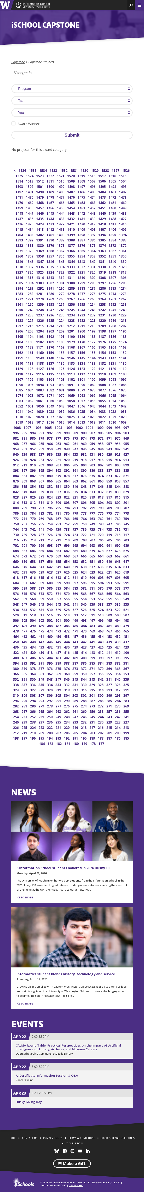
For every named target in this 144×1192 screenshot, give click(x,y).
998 (118, 427)
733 (109, 529)
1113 (71, 373)
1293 (30, 288)
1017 (40, 422)
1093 (50, 384)
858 (118, 481)
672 (33, 556)
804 (101, 502)
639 (75, 566)
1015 (61, 422)
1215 (40, 325)
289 (75, 700)
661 (126, 556)
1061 (40, 400)
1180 (61, 341)
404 (50, 657)
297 (126, 695)
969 (126, 438)
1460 (123, 202)
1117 (30, 373)
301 (92, 695)
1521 (61, 175)
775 (109, 513)
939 (24, 454)
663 (109, 556)
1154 (102, 352)
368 (118, 668)
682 (67, 550)
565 (109, 593)
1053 (123, 400)
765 (75, 518)
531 (41, 609)
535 (126, 604)
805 (92, 502)
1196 (123, 331)
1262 (123, 298)
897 (24, 470)
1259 (40, 304)
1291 (50, 288)
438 (118, 641)
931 (92, 454)
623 (92, 572)
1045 (92, 406)
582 (84, 588)
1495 (102, 186)
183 (50, 743)
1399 (71, 234)
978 (50, 438)
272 (101, 705)
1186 (112, 336)
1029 (30, 416)
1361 (123, 250)
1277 (81, 293)
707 (92, 539)
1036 (71, 411)
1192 (50, 336)
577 (126, 588)
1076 (112, 389)
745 (126, 523)
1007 (27, 427)
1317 (123, 272)
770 (33, 518)
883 (24, 475)
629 (41, 572)
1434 (50, 218)
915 (109, 459)
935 (58, 454)
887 (109, 470)
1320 (92, 272)
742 (33, 529)
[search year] (72, 112)
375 (58, 668)
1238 (30, 314)
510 (101, 614)
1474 (92, 197)
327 (109, 684)
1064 (123, 395)
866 (50, 481)
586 (50, 588)
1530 (84, 170)
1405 (123, 229)
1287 (92, 288)
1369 (40, 250)
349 (41, 679)
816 (118, 497)
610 (84, 577)
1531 (74, 170)
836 (67, 491)
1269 (50, 298)
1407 (102, 229)
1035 (81, 411)
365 (24, 673)
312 (118, 689)
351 (24, 679)
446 (50, 641)
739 (58, 529)
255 (126, 711)
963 (58, 443)
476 (33, 630)
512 (84, 614)
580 (101, 588)
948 (67, 448)
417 (58, 652)
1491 (30, 191)
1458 (30, 207)
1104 (50, 379)
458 (67, 636)
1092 (61, 384)
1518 (92, 175)
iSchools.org (23, 1182)
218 (84, 727)
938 (33, 454)
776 (101, 513)
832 (101, 491)
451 (126, 636)
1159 (50, 352)
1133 (92, 363)
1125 (61, 368)
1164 (112, 347)
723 (75, 534)
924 (33, 459)
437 (126, 641)
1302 (50, 282)
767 (58, 518)
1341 (102, 261)
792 (84, 507)
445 (58, 641)
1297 (102, 282)
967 (24, 443)
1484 (102, 191)
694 (84, 545)
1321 (81, 272)
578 (118, 588)
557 (58, 598)
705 (109, 539)
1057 (81, 400)
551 (109, 598)
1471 (123, 197)
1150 (30, 357)
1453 (81, 207)
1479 (40, 197)
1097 (123, 379)
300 (101, 695)
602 (33, 582)
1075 (123, 389)
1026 (61, 416)
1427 (123, 218)
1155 (92, 352)
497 (92, 620)
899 (126, 464)
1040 (30, 411)
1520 (71, 175)
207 (58, 732)
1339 (123, 261)
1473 (102, 197)
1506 (102, 181)
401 (75, 657)
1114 (61, 373)
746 (118, 523)
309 (24, 695)
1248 (40, 309)
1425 (30, 223)
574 (33, 593)
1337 (30, 266)
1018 (30, 422)
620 (118, 572)
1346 (50, 261)
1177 (92, 341)
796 (50, 507)
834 (84, 491)
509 (109, 614)
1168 (71, 347)
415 (75, 652)
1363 (102, 250)
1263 (112, 298)
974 (84, 438)
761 (109, 518)
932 (84, 454)
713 (41, 539)
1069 (71, 395)
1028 (40, 416)
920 (67, 459)
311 (126, 689)
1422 (61, 223)
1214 (50, 325)
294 (33, 700)
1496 (92, 186)
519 (24, 614)
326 (118, 684)
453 (109, 636)
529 (58, 609)
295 (24, 700)
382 (118, 663)
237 (41, 722)
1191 (61, 336)
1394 (123, 234)
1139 (30, 363)
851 (58, 486)
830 (118, 491)
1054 (112, 400)
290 (67, 700)
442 (84, 641)
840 (33, 491)
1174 (123, 341)
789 (109, 507)
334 (50, 684)
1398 (81, 234)
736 (84, 529)
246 (84, 716)
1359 (30, 256)
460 (50, 636)
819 (92, 497)
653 (75, 561)
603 (24, 582)
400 (84, 657)
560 (33, 598)
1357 (50, 256)
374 (67, 668)
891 (75, 470)
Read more (25, 897)
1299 (81, 282)
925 (24, 459)
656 (50, 561)
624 (84, 572)
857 (126, 481)
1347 (40, 261)
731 (126, 529)
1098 (112, 379)
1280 (50, 293)
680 (84, 550)
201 (109, 732)
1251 (123, 304)
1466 (61, 202)
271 (109, 705)
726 (50, 534)
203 (92, 732)
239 (24, 722)
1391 (40, 239)
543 (58, 604)
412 (101, 652)
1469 (30, 202)
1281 (40, 293)
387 (75, 663)
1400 (61, 234)
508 (118, 614)
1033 (102, 411)
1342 (92, 261)
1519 (81, 175)
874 (101, 475)
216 (101, 727)
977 (58, 438)
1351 (112, 256)
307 (41, 695)
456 (84, 636)
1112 (81, 373)
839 (41, 491)
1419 (92, 223)
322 (33, 689)
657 (41, 561)
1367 (61, 250)
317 (75, 689)
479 (126, 625)
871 (126, 475)
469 (92, 630)
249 (58, 716)
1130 (123, 363)
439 (109, 641)
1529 (95, 170)
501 (58, 620)
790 (101, 507)
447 (41, 641)
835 (75, 491)
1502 (30, 186)
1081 (61, 389)
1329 (112, 266)
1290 (61, 288)
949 (58, 448)
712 (50, 539)
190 (84, 738)
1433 (61, 218)
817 (109, 497)
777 (92, 513)
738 (67, 529)
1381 (30, 245)
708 (84, 539)
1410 (71, 229)
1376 (81, 245)
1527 (116, 170)
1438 (123, 213)
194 (50, 738)
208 (50, 732)
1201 (71, 331)
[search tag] (72, 100)
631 (24, 572)
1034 (92, 411)
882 (33, 475)
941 (126, 448)
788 (118, 507)
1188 (92, 336)
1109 (112, 373)
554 (84, 598)
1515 (123, 175)
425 (109, 647)
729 (24, 534)
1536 (22, 170)
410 (118, 652)
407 (24, 657)
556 (67, 598)
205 (75, 732)
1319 (102, 272)
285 (109, 700)
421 (24, 652)
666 (84, 556)
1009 (123, 422)
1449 (123, 207)
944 (101, 448)
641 (58, 566)
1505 (112, 181)
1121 (102, 368)
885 (126, 470)
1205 (30, 331)
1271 (30, 298)
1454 (71, 207)
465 (126, 630)
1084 (30, 389)
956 (118, 443)
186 (118, 738)
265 (41, 711)
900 (118, 464)
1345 (61, 261)
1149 (40, 357)
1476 (71, 197)
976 (67, 438)
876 (84, 475)
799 (24, 507)
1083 (40, 389)
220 (67, 727)
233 (75, 722)
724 (67, 534)
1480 (30, 197)
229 (109, 722)
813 (24, 502)
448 (33, 641)
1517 (102, 175)
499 (75, 620)
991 (58, 432)
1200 (81, 331)
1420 (81, 223)
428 (84, 647)
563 (126, 593)
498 (84, 620)
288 (84, 700)
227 (126, 722)
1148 (50, 357)
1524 (30, 175)
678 (101, 550)
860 (101, 481)
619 (126, 572)
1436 (30, 218)
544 (50, 604)
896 (33, 470)
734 (101, 529)
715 (24, 539)
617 (24, 577)
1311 (71, 277)
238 (33, 722)
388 (67, 663)
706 (101, 539)
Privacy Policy (53, 1137)
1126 (50, 368)
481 (109, 625)
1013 (81, 422)
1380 (40, 245)
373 (75, 668)
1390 (50, 239)
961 (75, 443)
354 (118, 673)
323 (24, 689)
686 (33, 550)
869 (24, 481)
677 (109, 550)
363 (41, 673)
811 (41, 502)
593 (109, 582)
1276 (92, 293)
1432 (71, 218)
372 (84, 668)
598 (67, 582)
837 (58, 491)
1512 (40, 181)
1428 (112, 218)
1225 (50, 320)
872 (118, 475)
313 (109, 689)
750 (84, 523)
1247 (50, 309)
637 (92, 566)
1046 (81, 406)
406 (33, 657)
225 (24, 727)
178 (93, 743)
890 (84, 470)
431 (58, 647)
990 (67, 432)
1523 (40, 175)
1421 (71, 223)
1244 (81, 309)
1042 (123, 406)
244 (101, 716)
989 (75, 432)
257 (109, 711)
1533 (53, 170)
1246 (61, 309)
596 (84, 582)
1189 (81, 336)
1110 (102, 373)
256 (118, 711)
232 (84, 722)
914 (118, 459)
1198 (102, 331)
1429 (102, 218)
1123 (81, 368)
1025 (71, 416)
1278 (71, 293)
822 (67, 497)
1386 (92, 239)
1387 (81, 239)
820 (84, 497)
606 (118, 577)
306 (50, 695)
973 (92, 438)
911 (24, 464)
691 (109, 545)
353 (126, 673)
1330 (102, 266)
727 (41, 534)
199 (126, 732)
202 (101, 732)
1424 (40, 223)
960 (84, 443)
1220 (102, 320)
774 (118, 513)
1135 (71, 363)
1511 (50, 181)
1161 (30, 352)
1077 (102, 389)
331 (75, 684)
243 (109, 716)
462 (33, 636)
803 (109, 502)
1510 (61, 181)
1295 (123, 282)
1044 (102, 406)
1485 (92, 191)
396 (118, 657)
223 (41, 727)
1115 (50, 373)
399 (92, 657)
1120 (112, 368)
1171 (40, 347)
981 (24, 438)
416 (67, 652)
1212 (71, 325)
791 (92, 507)
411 (109, 652)
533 (24, 609)
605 (126, 577)
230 (101, 722)
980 (33, 438)
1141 (123, 357)
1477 (61, 197)
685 (41, 550)
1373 (112, 245)
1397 (92, 234)
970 (118, 438)
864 (67, 481)
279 (41, 705)
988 (84, 432)
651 (92, 561)
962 (67, 443)
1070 (61, 395)
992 (50, 432)
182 (59, 743)
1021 (112, 416)
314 (101, 689)
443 (75, 641)
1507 (92, 181)
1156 (81, 352)
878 (67, 475)
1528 (105, 170)
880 (50, 475)
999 (109, 427)
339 (126, 679)
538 (101, 604)
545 (41, 604)
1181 (50, 341)
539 (92, 604)
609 (92, 577)
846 (101, 486)
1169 (61, 347)
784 (33, 513)
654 (67, 561)
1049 (50, 406)
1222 (81, 320)
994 (33, 432)
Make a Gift (72, 1163)
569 (75, 593)
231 (92, 722)
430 (67, 647)
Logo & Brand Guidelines (118, 1137)
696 (67, 545)
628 (50, 572)
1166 (92, 347)
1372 (123, 245)
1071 (50, 395)
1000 (100, 427)
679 (92, 550)
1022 (102, 416)
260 (84, 711)
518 (33, 614)
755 (41, 523)
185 (126, 738)
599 (58, 582)
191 (75, 738)
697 (58, 545)
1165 (102, 347)
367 (126, 668)
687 (24, 550)
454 (101, 636)
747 (109, 523)
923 (41, 459)
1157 (71, 352)
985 (109, 432)
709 (75, 539)
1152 (123, 352)
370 (101, 668)
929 (109, 454)
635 (109, 566)
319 (58, 689)
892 (67, 470)
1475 (81, 197)
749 (92, 523)
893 (58, 470)
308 (33, 695)
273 (92, 705)
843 (126, 486)
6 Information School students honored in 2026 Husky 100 (64, 868)
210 (33, 732)
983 (126, 432)
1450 (112, 207)
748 (101, 523)
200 (118, 732)
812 (33, 502)
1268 (61, 298)
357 (92, 673)
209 (41, 732)
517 (41, 614)
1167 (81, 347)
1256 (71, 304)
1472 (112, 197)
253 (24, 716)
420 (33, 652)
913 (126, 459)
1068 (81, 395)
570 (67, 593)
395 (126, 657)
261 (75, 711)
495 (109, 620)
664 (101, 556)
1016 (50, 422)
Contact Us (29, 1137)
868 (33, 481)
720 (101, 534)
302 (84, 695)
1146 (71, 357)
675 (126, 550)
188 (101, 738)
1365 (81, 250)
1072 (40, 395)
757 (24, 523)
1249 (30, 309)
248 (67, 716)
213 (126, 727)
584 (67, 588)
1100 (92, 379)
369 (109, 668)
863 (75, 481)
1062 (30, 400)
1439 (112, 213)
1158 (61, 352)
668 (67, 556)
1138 (40, 363)
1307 (112, 277)
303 (75, 695)
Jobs (13, 1137)
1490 (40, 191)
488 (50, 625)
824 (50, 497)
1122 (92, 368)
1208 (112, 325)
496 (101, 620)
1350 (123, 256)
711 (58, 539)
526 (84, 609)
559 (41, 598)
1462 (102, 202)
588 (33, 588)
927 (126, 454)
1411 (61, 229)
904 (84, 464)
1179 (71, 341)
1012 (92, 422)
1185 (123, 336)
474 (50, 630)
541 (75, 604)
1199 (92, 331)
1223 (71, 320)
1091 (71, 384)
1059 (61, 400)
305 (58, 695)
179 (84, 743)
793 (75, 507)
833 (92, 491)
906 (67, 464)
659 (24, 561)
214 (118, 727)
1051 (30, 406)
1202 (61, 331)
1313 (50, 277)
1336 (40, 266)
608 (101, 577)
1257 (61, 304)
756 (33, 523)
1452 (92, 207)
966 (33, 443)
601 (41, 582)
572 (50, 593)
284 (118, 700)
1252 (112, 304)
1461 (112, 202)
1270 (40, 298)
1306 (123, 277)
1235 (61, 314)
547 (24, 604)
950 (50, 448)
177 (101, 743)
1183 (30, 341)
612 (67, 577)
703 (126, 539)
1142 (112, 357)
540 (84, 604)
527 (75, 609)
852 (50, 486)
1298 (92, 282)
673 (24, 556)
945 (92, 448)
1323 (61, 272)
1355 (71, 256)
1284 (123, 288)
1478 (50, 197)
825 (41, 497)
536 (118, 604)
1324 (50, 272)
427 (92, 647)
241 (126, 716)
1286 (102, 288)
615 (41, 577)
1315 (30, 277)
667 (75, 556)
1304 (30, 282)
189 (92, 738)
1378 (61, 245)
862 (84, 481)
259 (92, 711)
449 (24, 641)
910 (33, 464)
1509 (71, 181)
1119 (123, 368)
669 (58, 556)
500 (67, 620)
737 (75, 529)
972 (101, 438)
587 (41, 588)
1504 (123, 181)
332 (67, 684)
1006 (38, 427)
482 (101, 625)
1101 (81, 379)
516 (50, 614)
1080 (71, 389)
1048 (61, 406)
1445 (50, 213)
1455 (61, 207)
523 (109, 609)
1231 (102, 314)
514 (67, 614)
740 (50, 529)
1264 (102, 298)
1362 (112, 250)
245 (92, 716)
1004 (58, 427)
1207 (123, 325)
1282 (30, 293)
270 (118, 705)
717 (126, 534)
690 (118, 545)
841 (24, 491)
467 (109, 630)
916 (101, 459)
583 (75, 588)
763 (92, 518)
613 (58, 577)
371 (92, 668)
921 (58, 459)
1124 (71, 368)
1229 (123, 314)
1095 (30, 384)
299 (109, 695)
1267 (71, 298)
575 (24, 593)
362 (50, 673)
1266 (81, 298)
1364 (92, 250)
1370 (30, 250)
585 (58, 588)
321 (41, 689)
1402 (40, 234)
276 (67, 705)
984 (118, 432)
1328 (123, 266)
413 (92, 652)
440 (101, 641)
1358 (40, 256)
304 (67, 695)
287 (92, 700)
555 (75, 598)
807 (75, 502)
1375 (92, 245)
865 (58, 481)
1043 (112, 406)
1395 (112, 234)
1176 (102, 341)
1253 (102, 304)
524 (101, 609)
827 (24, 497)
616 (33, 577)
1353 (92, 256)
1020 (123, 416)
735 (92, 529)
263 (58, 711)
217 (92, 727)
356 (101, 673)
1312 (61, 277)
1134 (81, 363)
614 (50, 577)
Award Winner (25, 123)
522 (118, 609)
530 (50, 609)
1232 (92, 314)
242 (118, 716)
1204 (40, 331)
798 (33, 507)
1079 (81, 389)
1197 (112, 331)
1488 (61, 191)
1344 (71, 261)
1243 (92, 309)
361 (58, 673)
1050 (40, 406)
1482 (123, 191)
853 (41, 486)
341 (109, 679)
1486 (81, 191)
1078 (92, 389)
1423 (50, 223)
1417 (112, 223)
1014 (71, 422)
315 (92, 689)
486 (67, 625)
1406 (112, 229)
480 (118, 625)
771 (24, 518)
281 (24, 705)
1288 (81, 288)
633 (126, 566)
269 (126, 705)
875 (92, 475)
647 (126, 561)
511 (92, 614)
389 (58, 663)
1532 (64, 170)
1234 (71, 314)
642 (50, 566)
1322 (71, 272)
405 (41, 657)
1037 (61, 411)
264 (50, 711)
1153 (112, 352)
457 (75, 636)
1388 (71, 239)
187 (109, 738)
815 (126, 497)
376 (50, 668)
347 (58, 679)
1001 (89, 427)
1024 (81, 416)
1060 (50, 400)
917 (92, 459)
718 (118, 534)
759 (126, 518)
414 (84, 652)
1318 (112, 272)
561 (24, 598)
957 (109, 443)
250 (50, 716)
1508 (81, 181)
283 (126, 700)
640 (67, 566)
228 (118, 722)
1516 (112, 175)
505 (24, 620)
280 (33, 705)
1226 (40, 320)
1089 (92, 384)
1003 (69, 427)
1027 (50, 416)
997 (126, 427)
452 (118, 636)
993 (41, 432)
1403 (30, 234)
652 (84, 561)
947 (75, 448)
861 (92, 481)
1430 (92, 218)
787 (126, 507)
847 (92, 486)
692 (101, 545)
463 (24, 636)
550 (118, 598)
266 (33, 711)
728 (33, 534)
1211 (81, 325)
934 (67, 454)
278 (50, 705)
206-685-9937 (76, 1185)
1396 (102, 234)
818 (101, 497)
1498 (71, 186)
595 (92, 582)
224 (33, 727)
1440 (102, 213)
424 (118, 647)
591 (126, 582)
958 (101, 443)
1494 (112, 186)
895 (41, 470)
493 (126, 620)
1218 (123, 320)
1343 (81, 261)
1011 (102, 422)
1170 (50, 347)
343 (92, 679)
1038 (50, 411)
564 (118, 593)
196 (33, 738)
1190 (71, 336)
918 (84, 459)
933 (75, 454)
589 (24, 588)
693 (92, 545)
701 (24, 545)
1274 (112, 293)
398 (101, 657)
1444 (61, 213)
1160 (40, 352)
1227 (30, 320)
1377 (71, 245)
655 (58, 561)
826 (33, 497)
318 (67, 689)
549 (126, 598)
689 (126, 545)
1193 (40, 336)
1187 (102, 336)
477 (24, 630)
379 (24, 668)
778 (84, 513)
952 (33, 448)
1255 (81, 304)
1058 (71, 400)
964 (50, 443)
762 (101, 518)
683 (58, 550)
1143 (102, 357)
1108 (123, 373)
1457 (40, 207)
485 (75, 625)
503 (41, 620)
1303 (40, 282)
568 (84, 593)
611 (75, 577)
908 (50, 464)
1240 (123, 309)
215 (109, 727)
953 (24, 448)
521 (126, 609)
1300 (71, 282)
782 (50, 513)
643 (41, 566)
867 (41, 481)
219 (75, 727)
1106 (30, 379)
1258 (50, 304)
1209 (102, 325)
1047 (71, 406)
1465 (71, 202)
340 (118, 679)
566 (101, 593)
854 (33, 486)
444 (67, 641)
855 (24, 486)
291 (58, 700)
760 (118, 518)
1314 (40, 277)
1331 (92, 266)
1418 (102, 223)
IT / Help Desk (74, 1143)
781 (58, 513)
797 (41, 507)
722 (84, 534)
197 (24, 738)
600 (50, 582)
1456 (50, 207)
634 (118, 566)
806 (84, 502)
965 (41, 443)
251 (41, 716)
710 (67, 539)
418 (50, 652)
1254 (92, 304)
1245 (71, 309)
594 (101, 582)
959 (92, 443)
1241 (112, 309)
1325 (40, 272)
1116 (40, 373)
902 (101, 464)
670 (50, 556)
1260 (30, 304)
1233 (81, 314)
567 (92, 593)
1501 (40, 186)
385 (92, 663)
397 (109, 657)
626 (67, 572)
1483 (112, 191)
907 (58, 464)
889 (92, 470)
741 (41, 529)
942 (118, 448)
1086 (123, 384)
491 (24, 625)
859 (109, 481)
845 (109, 486)
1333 (71, 266)
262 (67, 711)
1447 (30, 213)
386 (84, 663)
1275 (102, 293)
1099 (102, 379)
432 (50, 647)
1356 (61, 256)
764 (84, 518)
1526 (126, 170)
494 (118, 620)
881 (41, 475)
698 (50, 545)
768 (50, 518)
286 (101, 700)
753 (58, 523)
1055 (102, 400)
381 (126, 663)
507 (126, 614)
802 (118, 502)
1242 (102, 309)
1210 (92, 325)
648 (118, 561)
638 (84, 566)
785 (24, 513)
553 (92, 598)
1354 (81, 256)
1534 (43, 170)
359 (75, 673)
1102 (71, 379)
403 (58, 657)
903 (92, 464)
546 (33, 604)
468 (101, 630)
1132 (102, 363)
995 (24, 432)
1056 (92, 400)
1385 (102, 239)
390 (50, 663)
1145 (81, 357)
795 (58, 507)
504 (33, 620)
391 (41, 663)
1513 (30, 181)
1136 (61, 363)
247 (75, 716)
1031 (123, 411)
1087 (112, 384)
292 (50, 700)
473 (58, 630)
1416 (123, 223)
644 (33, 566)
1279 (61, 293)
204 (84, 732)
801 (126, 502)
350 (33, 679)
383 (109, 663)
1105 (40, 379)
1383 (123, 239)
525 (92, 609)
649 (109, 561)
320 (50, 689)
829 (126, 491)
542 (67, 604)
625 (75, 572)
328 (101, 684)
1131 (112, 363)
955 (126, 443)
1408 (92, 229)
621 (109, 572)
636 (101, 566)
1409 (81, 229)
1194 (30, 336)
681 (75, 550)
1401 (50, 234)
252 (33, 716)
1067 (92, 395)
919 (75, 459)
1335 (50, 266)
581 (92, 588)
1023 (92, 416)
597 (75, 582)
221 (58, 727)
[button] (131, 5)
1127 (40, 368)
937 (41, 454)
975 (75, 438)
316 (84, 689)
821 (75, 497)
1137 (50, 363)
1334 (61, 266)
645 (24, 566)
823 (58, 497)
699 (41, 545)
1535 (33, 170)
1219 (112, 320)
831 (109, 491)
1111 (92, 373)
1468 (40, 202)
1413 (40, 229)
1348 (30, 261)
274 (84, 705)
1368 (50, 250)
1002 (79, 427)
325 (126, 684)
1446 (40, 213)
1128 (30, 368)
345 (75, 679)
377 (41, 668)
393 (24, 663)
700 (33, 545)
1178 (81, 341)
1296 (112, 282)
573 (41, 593)
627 (58, 572)
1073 (30, 395)
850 (67, 486)
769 (41, 518)
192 (67, 738)
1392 (30, 239)
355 (109, 673)
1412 (50, 229)
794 (67, 507)
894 (50, 470)
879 (58, 475)
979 (41, 438)
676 (118, 550)
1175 (112, 341)
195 (41, 738)
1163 (123, 347)
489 (41, 625)
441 (92, 641)
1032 (112, 411)
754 (50, 523)
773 (126, 513)
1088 (102, 384)
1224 (61, 320)
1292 (40, 288)
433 (41, 647)
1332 (81, 266)
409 (126, 652)
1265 (92, 298)
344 (84, 679)
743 (24, 529)
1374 (102, 245)
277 (58, 705)
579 (109, 588)
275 (75, 705)
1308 (102, 277)
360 (67, 673)
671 (41, 556)
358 (84, 673)
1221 (92, 320)
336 (33, 684)
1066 (102, 395)
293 (41, 700)
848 (84, 486)
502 (50, 620)
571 (58, 593)
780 (67, 513)
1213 (61, 325)
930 (101, 454)
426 (101, 647)
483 (92, 625)
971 (109, 438)
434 (33, 647)
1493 (123, 186)
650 (101, 561)
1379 (50, 245)
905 (75, 464)
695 (75, 545)
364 (33, 673)
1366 (71, 250)
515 (58, 614)
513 (75, 614)
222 (50, 727)
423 (126, 647)
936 (50, 454)
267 (24, 711)
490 (33, 625)
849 (75, 486)
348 (50, 679)
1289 (71, 288)
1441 (92, 213)
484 (84, 625)
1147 (61, 357)
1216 (30, 325)
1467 (50, 202)
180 (76, 743)
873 (109, 475)
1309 (92, 277)
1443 (71, 213)
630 (33, 572)
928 (118, 454)
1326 (30, 272)
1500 (50, 186)
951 (41, 448)
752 (67, 523)
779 (75, 513)
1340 (112, 261)
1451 (102, 207)
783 (41, 513)
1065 (112, 395)
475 (41, 630)
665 (92, 556)
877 (75, 475)
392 (33, 663)
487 (58, 625)
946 (84, 448)
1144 (92, 357)
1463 (92, 202)
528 (67, 609)
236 (50, 722)
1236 (50, 314)
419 (41, 652)
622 (101, 572)
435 (24, 647)
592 (118, 582)
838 (50, 491)
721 (92, 534)
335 (41, 684)
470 (84, 630)
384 (101, 663)
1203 (50, 331)
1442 (81, 213)
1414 (30, 229)
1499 (61, 186)
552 (101, 598)
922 (50, 459)
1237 (40, 314)
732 (118, 529)
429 (75, 647)
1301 (61, 282)
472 (67, 630)
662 (118, 556)
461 (41, 636)
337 (24, 684)
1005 (48, 427)
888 (101, 470)
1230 (112, 314)
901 (109, 464)
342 (101, 679)
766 (67, 518)
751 (75, 523)
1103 (61, 379)
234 (67, 722)
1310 (81, 277)
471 (75, 630)
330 (84, 684)
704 (118, 539)
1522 (50, 175)
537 (109, 604)
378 (33, 668)
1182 (40, 341)
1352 (102, 256)
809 (58, 502)
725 (58, 534)
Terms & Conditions (81, 1137)
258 (101, 711)
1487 (71, 191)
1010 (112, 422)
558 (50, 598)
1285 (112, 288)
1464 (81, 202)
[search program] (72, 88)
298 (118, 695)
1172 (30, 347)
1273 (123, 293)
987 (92, 432)
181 (67, 743)
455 (92, 636)
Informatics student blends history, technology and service (66, 974)
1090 (81, 384)
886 (118, 470)
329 (92, 684)
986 (101, 432)
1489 (50, 191)
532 (33, 609)
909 (41, 464)
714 (33, 539)
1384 (112, 239)
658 (33, 561)
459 (58, 636)
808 (67, 502)
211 (24, 732)
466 (118, 630)
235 (58, 722)
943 (109, 448)
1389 (61, 239)
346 (67, 679)
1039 (40, 411)
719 (109, 534)
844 (118, 486)
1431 (81, 218)
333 (58, 684)
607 (109, 577)
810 (50, 502)
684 (50, 550)
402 (67, 657)
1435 (40, 218)
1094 (40, 384)
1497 (81, 186)
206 (67, 732)
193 (58, 738)
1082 (50, 389)
